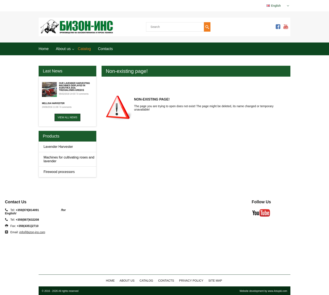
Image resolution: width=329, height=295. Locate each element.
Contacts (105, 49)
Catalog (84, 49)
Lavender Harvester (58, 146)
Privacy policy (191, 280)
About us (63, 49)
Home (44, 49)
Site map (215, 280)
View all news (67, 117)
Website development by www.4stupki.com (263, 291)
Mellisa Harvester (53, 103)
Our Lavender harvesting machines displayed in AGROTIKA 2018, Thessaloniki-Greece (74, 86)
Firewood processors (59, 172)
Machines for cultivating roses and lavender (68, 159)
